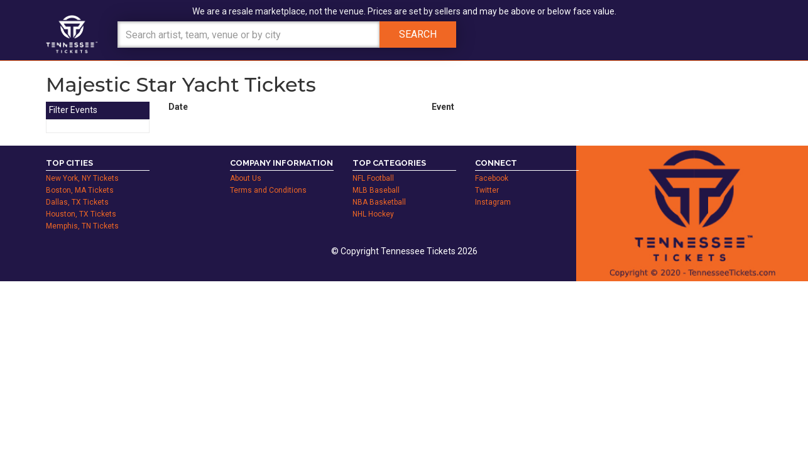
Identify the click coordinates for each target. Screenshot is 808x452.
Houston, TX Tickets (81, 214)
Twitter (487, 190)
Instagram (493, 202)
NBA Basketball (379, 202)
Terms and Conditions (268, 190)
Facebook (491, 178)
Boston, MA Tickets (80, 190)
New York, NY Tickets (82, 178)
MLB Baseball (376, 190)
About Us (245, 178)
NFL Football (373, 178)
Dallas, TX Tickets (77, 202)
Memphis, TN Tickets (82, 226)
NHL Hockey (373, 214)
